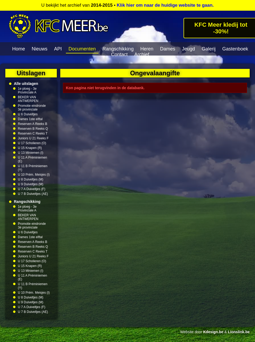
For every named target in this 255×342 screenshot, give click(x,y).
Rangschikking (118, 49)
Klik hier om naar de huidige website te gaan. (165, 5)
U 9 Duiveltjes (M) (30, 184)
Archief (141, 54)
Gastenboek (235, 49)
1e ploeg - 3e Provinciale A (27, 90)
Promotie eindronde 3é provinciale (32, 107)
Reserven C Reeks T (32, 133)
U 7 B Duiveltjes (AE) (33, 194)
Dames (167, 49)
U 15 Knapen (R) (30, 148)
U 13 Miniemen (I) (30, 153)
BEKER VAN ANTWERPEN (28, 99)
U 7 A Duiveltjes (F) (31, 189)
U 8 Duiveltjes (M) (30, 179)
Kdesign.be (213, 332)
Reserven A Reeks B (32, 124)
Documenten (82, 49)
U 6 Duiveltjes (28, 114)
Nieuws (39, 49)
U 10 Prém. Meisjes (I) (34, 174)
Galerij (209, 49)
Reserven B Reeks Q (33, 129)
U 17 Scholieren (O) (32, 143)
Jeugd (188, 49)
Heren (146, 49)
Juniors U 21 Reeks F (33, 138)
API (58, 49)
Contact (119, 54)
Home (18, 49)
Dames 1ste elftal (30, 119)
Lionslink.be (239, 332)
